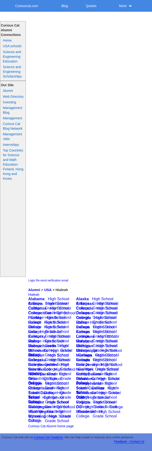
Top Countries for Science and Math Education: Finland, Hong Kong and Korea (13, 164)
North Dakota (88, 374)
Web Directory (13, 96)
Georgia (83, 317)
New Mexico (39, 369)
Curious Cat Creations (48, 437)
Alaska (82, 299)
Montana (84, 355)
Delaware (85, 313)
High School (58, 299)
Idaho (81, 322)
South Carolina (90, 388)
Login (31, 280)
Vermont (36, 402)
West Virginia (40, 411)
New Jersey (87, 364)
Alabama (36, 299)
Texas (33, 397)
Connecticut (39, 313)
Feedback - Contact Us (129, 441)
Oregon (35, 383)
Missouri (36, 355)
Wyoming (37, 416)
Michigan (84, 346)
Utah (80, 397)
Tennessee (86, 393)
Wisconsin (86, 411)
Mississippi (86, 350)
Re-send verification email (52, 280)
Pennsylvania (88, 383)
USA (47, 290)
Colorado (85, 308)
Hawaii (34, 322)
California (37, 308)
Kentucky (37, 336)
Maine (33, 341)
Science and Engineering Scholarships (12, 71)
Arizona (35, 303)
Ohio (32, 379)
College (116, 407)
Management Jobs (12, 136)
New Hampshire (43, 364)
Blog (64, 6)
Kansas (83, 332)
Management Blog (12, 110)
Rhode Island (40, 388)
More (125, 6)
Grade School (105, 416)
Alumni (8, 91)
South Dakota (41, 393)
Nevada (83, 360)
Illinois (34, 327)
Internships (11, 145)
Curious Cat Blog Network (12, 126)
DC (79, 407)
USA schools (12, 46)
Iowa (32, 332)
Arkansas (85, 303)
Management (12, 118)
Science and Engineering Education (12, 56)
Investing (9, 102)
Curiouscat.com (26, 6)
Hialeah (33, 294)
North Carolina (42, 374)
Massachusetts (42, 346)
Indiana (83, 327)
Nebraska (37, 360)
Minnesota (38, 350)
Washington (39, 407)
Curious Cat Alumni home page (51, 426)
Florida (34, 317)
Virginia (83, 402)
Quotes (91, 6)
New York (85, 369)
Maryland (85, 341)
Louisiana (85, 336)
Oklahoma (85, 379)
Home (7, 40)
